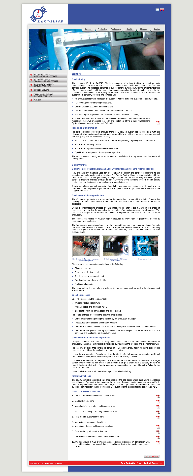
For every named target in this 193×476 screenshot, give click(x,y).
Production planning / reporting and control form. (96, 411)
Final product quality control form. (89, 417)
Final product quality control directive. (91, 431)
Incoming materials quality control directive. (94, 426)
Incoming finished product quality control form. (95, 406)
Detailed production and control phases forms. (95, 396)
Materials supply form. (84, 401)
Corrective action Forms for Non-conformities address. (99, 437)
